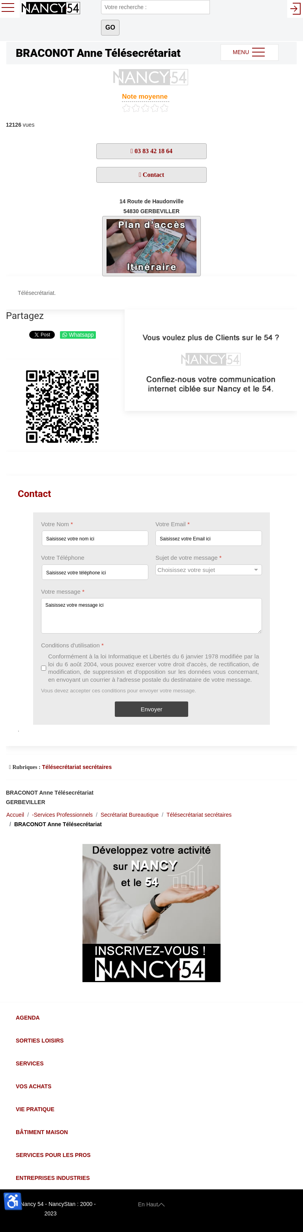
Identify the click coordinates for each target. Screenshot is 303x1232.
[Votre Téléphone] (95, 572)
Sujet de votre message (188, 558)
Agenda (28, 1017)
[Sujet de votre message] (208, 569)
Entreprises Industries (53, 1178)
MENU (249, 52)
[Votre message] (151, 616)
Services (30, 1063)
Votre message (62, 591)
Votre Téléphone (62, 558)
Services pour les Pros (53, 1155)
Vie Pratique (35, 1109)
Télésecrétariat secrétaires (77, 767)
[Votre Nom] (95, 538)
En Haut (151, 1204)
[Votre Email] (208, 538)
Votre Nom (57, 524)
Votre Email (172, 524)
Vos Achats (33, 1086)
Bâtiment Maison (42, 1132)
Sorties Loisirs (40, 1040)
